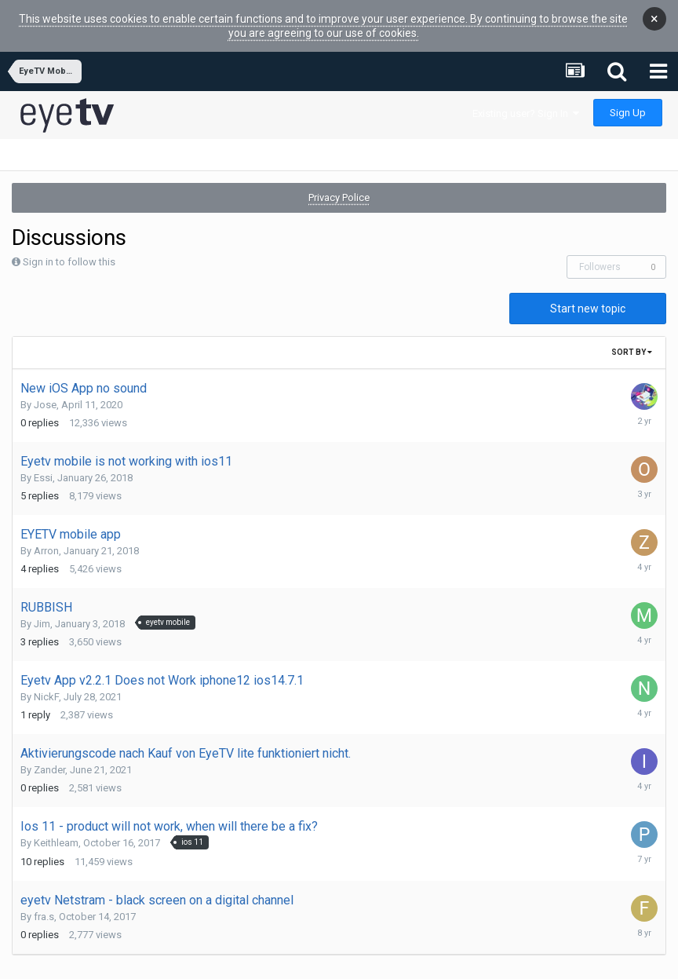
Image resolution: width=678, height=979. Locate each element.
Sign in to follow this (69, 249)
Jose (45, 392)
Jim (42, 611)
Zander (49, 757)
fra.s (44, 904)
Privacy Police (339, 185)
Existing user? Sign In (525, 101)
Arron (46, 538)
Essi (43, 465)
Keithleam (56, 830)
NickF (46, 684)
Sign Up (628, 100)
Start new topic (587, 296)
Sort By (631, 339)
